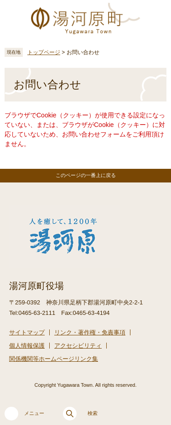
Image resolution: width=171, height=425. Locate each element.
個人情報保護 (27, 345)
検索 (80, 413)
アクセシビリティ (78, 345)
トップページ (43, 52)
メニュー (24, 413)
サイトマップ (27, 332)
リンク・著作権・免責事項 (89, 332)
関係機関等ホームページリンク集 (53, 358)
